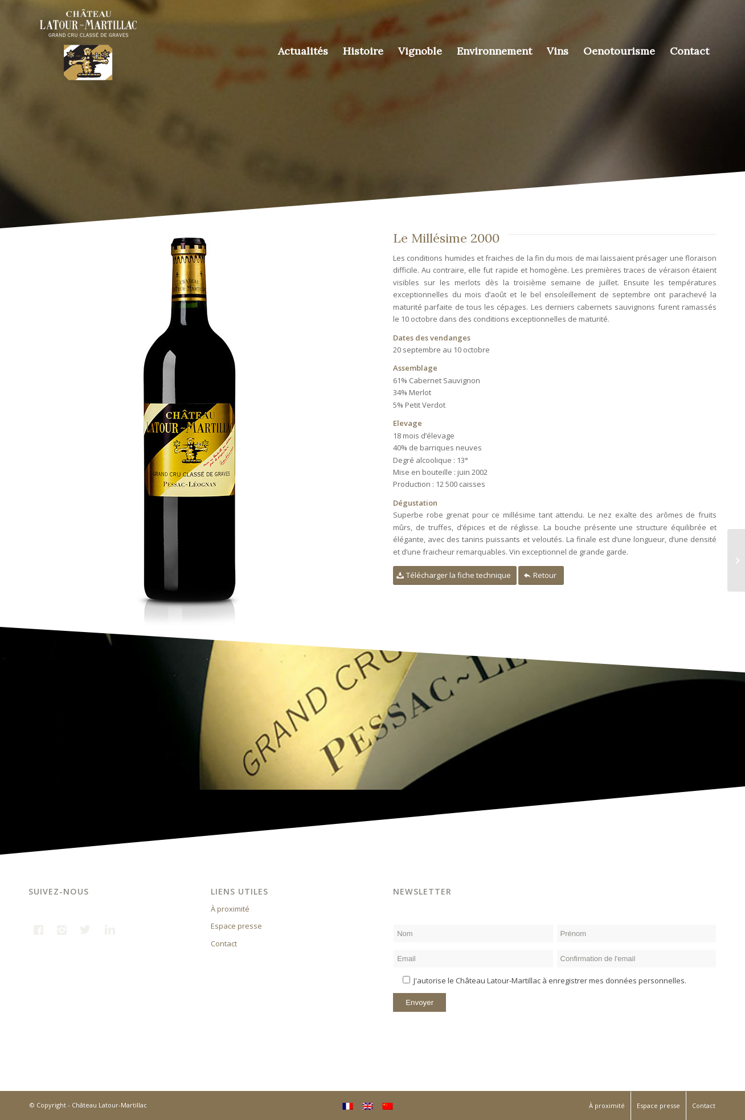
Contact (224, 943)
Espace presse (236, 926)
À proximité (230, 909)
